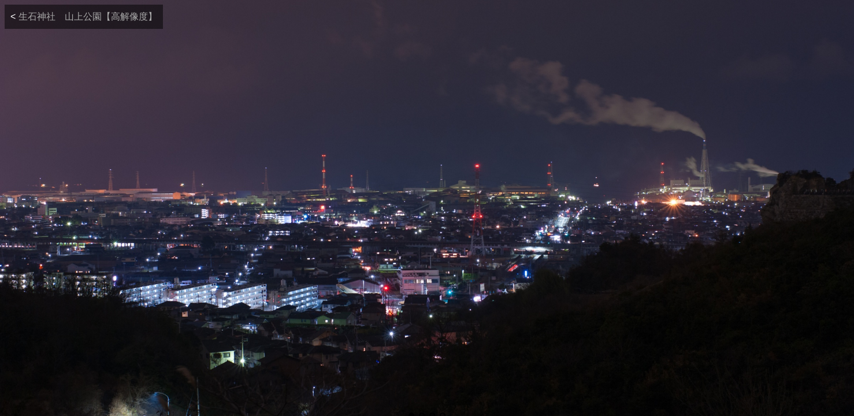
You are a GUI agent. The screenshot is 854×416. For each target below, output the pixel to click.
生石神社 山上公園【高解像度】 (87, 16)
